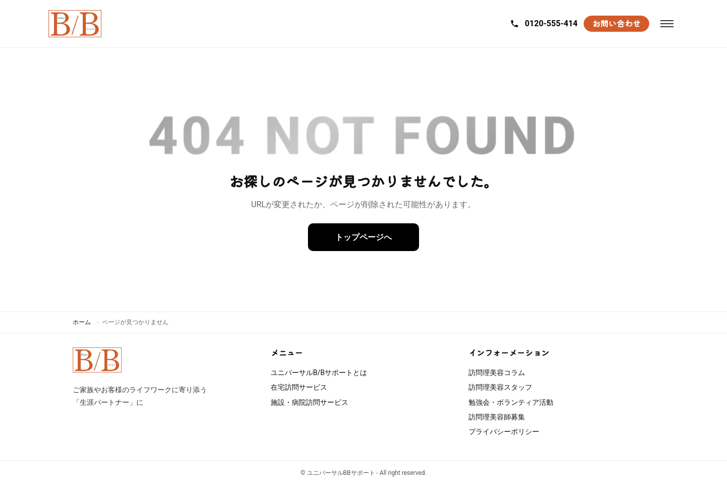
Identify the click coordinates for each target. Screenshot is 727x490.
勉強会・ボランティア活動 (511, 402)
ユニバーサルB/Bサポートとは (319, 373)
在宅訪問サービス (299, 387)
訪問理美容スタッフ (500, 387)
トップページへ (363, 237)
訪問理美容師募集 (497, 417)
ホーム (82, 322)
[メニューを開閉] (667, 23)
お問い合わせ (616, 23)
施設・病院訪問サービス (309, 402)
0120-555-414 (544, 23)
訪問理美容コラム (497, 373)
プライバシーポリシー (504, 431)
